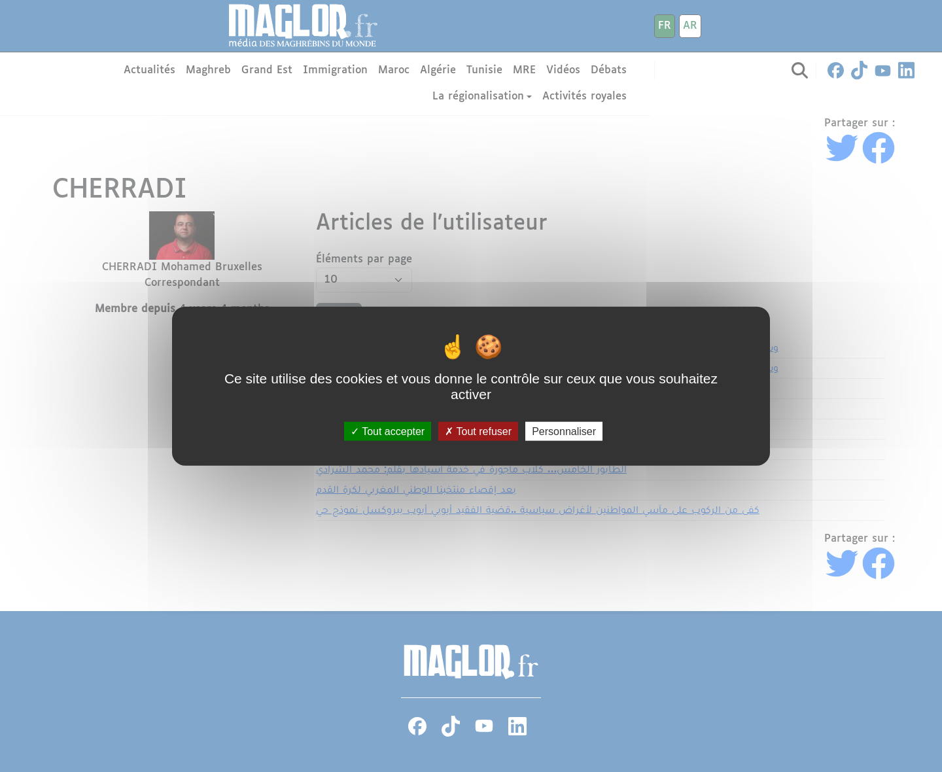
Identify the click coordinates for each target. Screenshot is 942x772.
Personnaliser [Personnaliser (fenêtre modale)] (564, 430)
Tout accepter (388, 430)
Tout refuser (478, 430)
